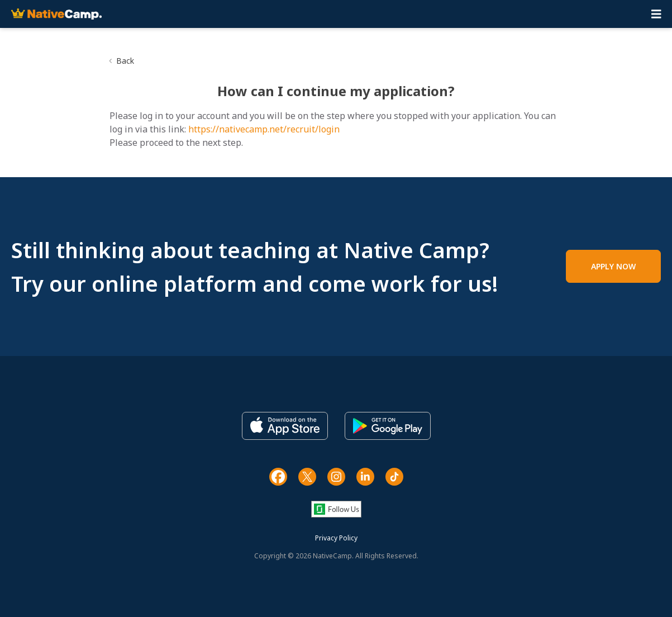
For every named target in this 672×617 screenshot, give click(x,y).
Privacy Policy (336, 538)
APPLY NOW (613, 266)
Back (125, 60)
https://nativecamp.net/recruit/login (264, 129)
